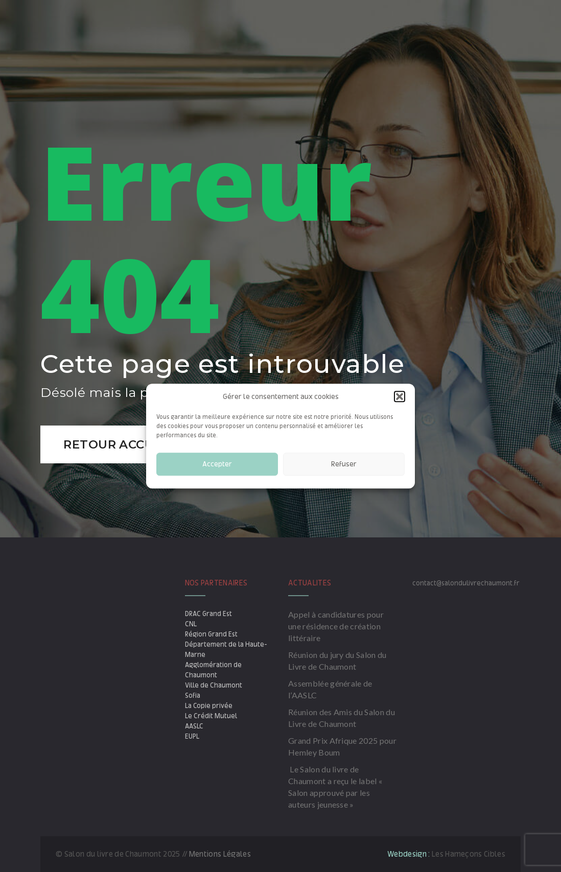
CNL (191, 624)
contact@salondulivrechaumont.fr (466, 583)
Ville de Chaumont (213, 685)
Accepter (217, 464)
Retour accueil (119, 444)
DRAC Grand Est (208, 614)
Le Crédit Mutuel (211, 716)
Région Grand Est (211, 634)
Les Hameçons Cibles (468, 854)
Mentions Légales (220, 854)
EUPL (192, 736)
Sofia (192, 695)
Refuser (344, 464)
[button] (399, 396)
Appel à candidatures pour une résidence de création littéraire (336, 626)
